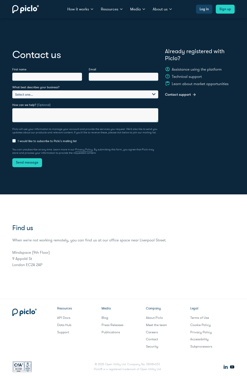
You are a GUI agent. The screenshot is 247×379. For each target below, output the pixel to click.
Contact (152, 339)
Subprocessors (201, 346)
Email (92, 69)
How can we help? (31, 105)
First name (19, 69)
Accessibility (199, 339)
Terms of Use (199, 317)
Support (63, 332)
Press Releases (112, 325)
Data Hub (64, 325)
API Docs (63, 317)
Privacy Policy (84, 149)
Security (152, 346)
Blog (105, 317)
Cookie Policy (200, 325)
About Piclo (154, 317)
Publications (111, 332)
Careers (152, 332)
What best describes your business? (35, 87)
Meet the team (156, 325)
